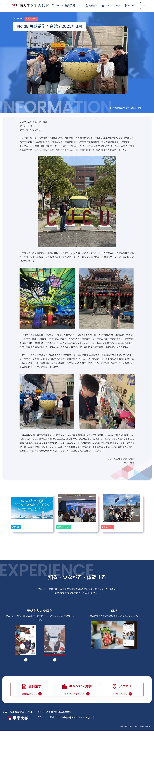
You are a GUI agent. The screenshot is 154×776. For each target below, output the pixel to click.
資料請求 (93, 5)
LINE (123, 674)
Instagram (102, 674)
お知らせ (103, 108)
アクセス (131, 5)
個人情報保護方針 (145, 767)
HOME (94, 108)
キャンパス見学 (112, 5)
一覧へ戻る (77, 559)
